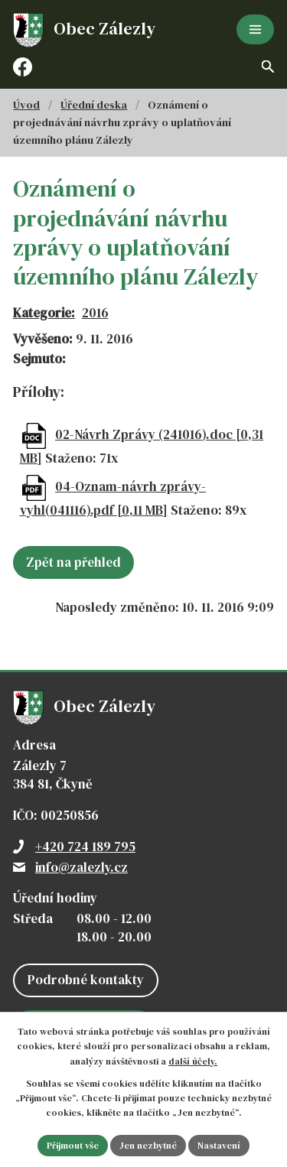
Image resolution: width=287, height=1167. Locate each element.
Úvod (26, 104)
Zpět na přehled (73, 562)
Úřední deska (93, 104)
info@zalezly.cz (81, 867)
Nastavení (218, 1145)
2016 (95, 313)
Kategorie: (44, 313)
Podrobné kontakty (86, 979)
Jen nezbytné (148, 1145)
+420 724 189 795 (85, 846)
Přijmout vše (73, 1145)
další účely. (192, 1061)
